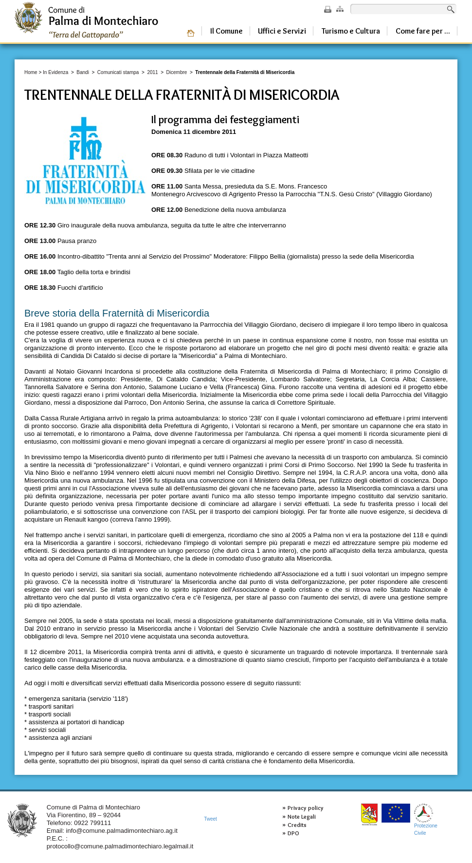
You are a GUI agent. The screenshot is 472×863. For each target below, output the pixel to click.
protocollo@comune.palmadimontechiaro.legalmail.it (120, 846)
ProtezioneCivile (425, 819)
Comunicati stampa (118, 72)
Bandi (82, 72)
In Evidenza (55, 72)
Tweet (210, 819)
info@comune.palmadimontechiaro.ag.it (122, 830)
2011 (152, 72)
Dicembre (176, 72)
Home (30, 72)
